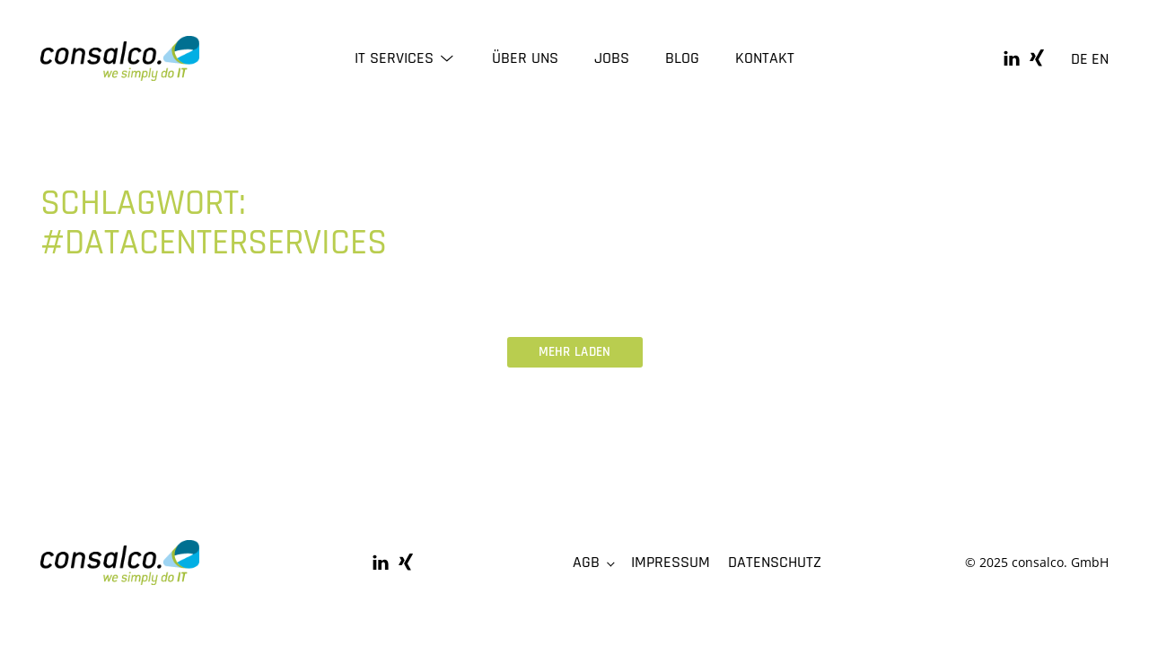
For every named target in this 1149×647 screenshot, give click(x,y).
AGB (586, 562)
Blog (682, 58)
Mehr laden (575, 351)
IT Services (405, 58)
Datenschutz (774, 562)
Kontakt (764, 58)
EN (1100, 59)
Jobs (611, 58)
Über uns (525, 58)
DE (1079, 59)
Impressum (670, 562)
